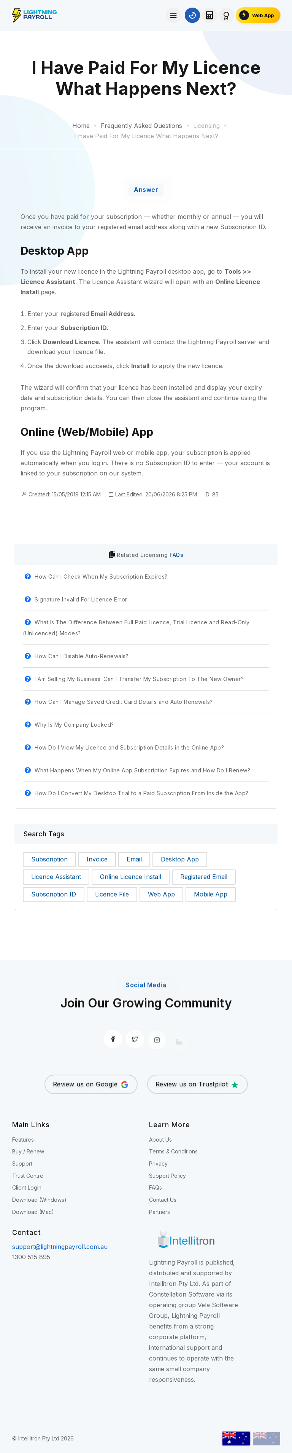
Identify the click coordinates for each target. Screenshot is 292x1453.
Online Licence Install (130, 876)
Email (134, 859)
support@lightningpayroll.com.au (60, 1246)
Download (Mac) (33, 1212)
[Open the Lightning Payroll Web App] (258, 15)
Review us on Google (91, 1084)
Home (81, 125)
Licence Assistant (56, 876)
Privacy (158, 1163)
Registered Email (203, 876)
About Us (160, 1139)
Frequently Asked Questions (141, 125)
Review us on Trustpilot (198, 1084)
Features (23, 1139)
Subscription (49, 859)
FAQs (176, 555)
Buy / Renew (28, 1151)
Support (22, 1163)
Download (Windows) (39, 1199)
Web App (161, 894)
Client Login (26, 1187)
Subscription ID (53, 894)
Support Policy (167, 1175)
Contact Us (162, 1199)
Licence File (112, 894)
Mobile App (210, 894)
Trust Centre (27, 1175)
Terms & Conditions (173, 1151)
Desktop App (180, 859)
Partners (159, 1212)
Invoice (97, 859)
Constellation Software (181, 1294)
